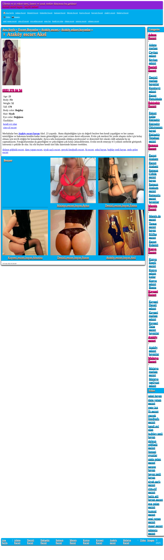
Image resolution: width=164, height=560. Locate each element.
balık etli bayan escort (155, 498)
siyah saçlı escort (52, 149)
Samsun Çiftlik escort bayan (153, 175)
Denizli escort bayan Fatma (121, 205)
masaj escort (155, 525)
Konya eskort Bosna (153, 284)
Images (150, 540)
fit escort (89, 149)
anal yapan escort (10, 21)
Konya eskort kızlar (153, 273)
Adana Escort (20, 13)
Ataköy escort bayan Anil (121, 257)
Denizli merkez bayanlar (154, 80)
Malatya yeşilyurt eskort (154, 382)
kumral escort (152, 512)
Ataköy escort (109, 13)
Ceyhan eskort (153, 53)
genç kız (47, 21)
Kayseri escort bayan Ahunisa (25, 257)
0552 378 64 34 (12, 90)
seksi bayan (100, 149)
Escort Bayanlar (28, 29)
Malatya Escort (122, 13)
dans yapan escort (33, 149)
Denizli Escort (32, 13)
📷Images (16, 17)
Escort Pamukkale (155, 97)
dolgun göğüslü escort (13, 149)
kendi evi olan (57, 21)
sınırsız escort (81, 21)
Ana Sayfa (8, 29)
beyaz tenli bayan (154, 475)
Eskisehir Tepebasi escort (154, 138)
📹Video (6, 17)
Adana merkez (153, 46)
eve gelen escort (36, 21)
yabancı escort (93, 21)
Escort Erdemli (153, 243)
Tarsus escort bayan (153, 227)
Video (143, 540)
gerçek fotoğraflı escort (72, 149)
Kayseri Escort (97, 13)
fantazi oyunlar (152, 453)
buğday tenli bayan (116, 149)
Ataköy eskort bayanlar (76, 29)
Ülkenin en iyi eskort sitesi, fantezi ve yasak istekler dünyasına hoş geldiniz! (39, 3)
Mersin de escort (155, 217)
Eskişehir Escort (46, 13)
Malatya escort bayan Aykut (73, 205)
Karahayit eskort (155, 89)
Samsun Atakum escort (153, 187)
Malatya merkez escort (154, 371)
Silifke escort (153, 235)
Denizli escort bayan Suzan (73, 257)
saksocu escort (152, 531)
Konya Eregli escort (153, 262)
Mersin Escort (72, 13)
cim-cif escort (23, 21)
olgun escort (69, 21)
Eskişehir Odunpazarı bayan (156, 127)
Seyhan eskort (153, 61)
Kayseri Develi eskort (153, 305)
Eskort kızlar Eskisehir (154, 116)
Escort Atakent (153, 157)
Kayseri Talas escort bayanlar (154, 327)
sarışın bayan (152, 468)
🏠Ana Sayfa (8, 13)
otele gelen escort (154, 460)
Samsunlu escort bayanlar (155, 198)
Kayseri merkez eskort (153, 315)
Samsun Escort (59, 13)
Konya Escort (84, 13)
